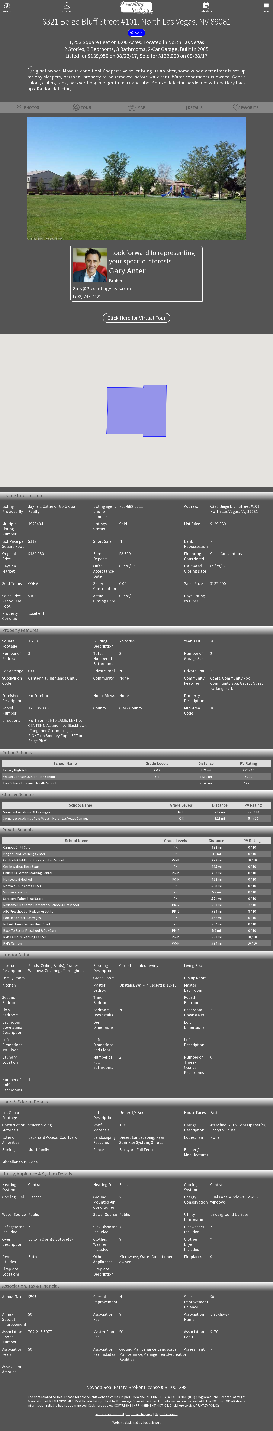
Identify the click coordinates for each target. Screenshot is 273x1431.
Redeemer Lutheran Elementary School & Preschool (41, 905)
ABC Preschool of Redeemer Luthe (28, 911)
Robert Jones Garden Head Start (27, 924)
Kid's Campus (13, 943)
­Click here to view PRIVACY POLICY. (195, 1405)
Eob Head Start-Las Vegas (22, 918)
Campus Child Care (16, 847)
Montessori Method (17, 879)
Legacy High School (17, 770)
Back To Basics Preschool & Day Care (29, 930)
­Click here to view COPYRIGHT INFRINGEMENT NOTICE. (128, 1405)
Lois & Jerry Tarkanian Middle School (29, 783)
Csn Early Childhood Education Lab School (33, 860)
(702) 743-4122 (87, 296)
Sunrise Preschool (16, 892)
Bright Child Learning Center (24, 854)
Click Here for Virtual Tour (136, 317)
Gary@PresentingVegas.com (102, 288)
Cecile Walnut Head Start (21, 866)
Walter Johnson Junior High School (29, 776)
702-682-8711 (131, 506)
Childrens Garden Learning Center (27, 873)
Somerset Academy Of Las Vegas (26, 812)
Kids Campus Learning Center (24, 937)
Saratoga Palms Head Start (23, 898)
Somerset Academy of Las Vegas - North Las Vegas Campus (45, 818)
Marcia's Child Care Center (22, 886)
